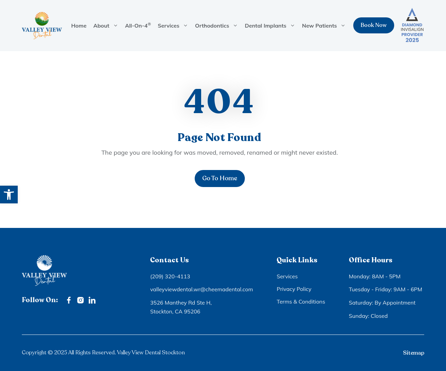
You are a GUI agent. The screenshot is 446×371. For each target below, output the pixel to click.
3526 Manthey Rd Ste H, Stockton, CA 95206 (180, 307)
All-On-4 (138, 25)
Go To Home (219, 178)
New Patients (325, 25)
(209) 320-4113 (170, 276)
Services (175, 25)
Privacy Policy (294, 288)
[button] (9, 194)
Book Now (374, 25)
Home (79, 25)
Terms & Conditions (301, 301)
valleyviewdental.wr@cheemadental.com (201, 289)
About (107, 25)
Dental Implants (272, 25)
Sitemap (413, 353)
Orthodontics (218, 25)
